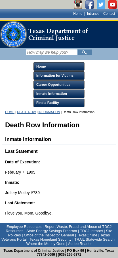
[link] (45, 34)
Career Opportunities (53, 85)
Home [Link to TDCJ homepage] (77, 14)
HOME (9, 112)
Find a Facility (47, 103)
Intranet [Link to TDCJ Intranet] (93, 14)
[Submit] (85, 52)
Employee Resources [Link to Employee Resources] (24, 226)
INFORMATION (49, 112)
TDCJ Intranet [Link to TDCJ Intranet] (91, 231)
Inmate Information (51, 94)
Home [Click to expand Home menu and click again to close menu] (41, 66)
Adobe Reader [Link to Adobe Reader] (80, 244)
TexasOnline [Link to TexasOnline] (87, 235)
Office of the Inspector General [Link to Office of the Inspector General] (49, 235)
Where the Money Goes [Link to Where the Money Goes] (45, 244)
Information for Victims (54, 76)
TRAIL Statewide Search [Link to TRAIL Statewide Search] (94, 239)
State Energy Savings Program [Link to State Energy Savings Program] (51, 231)
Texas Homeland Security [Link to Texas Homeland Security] (50, 239)
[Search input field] (51, 52)
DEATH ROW (26, 112)
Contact (109, 14)
